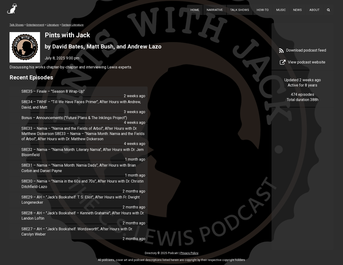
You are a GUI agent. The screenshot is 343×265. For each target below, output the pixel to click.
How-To (263, 10)
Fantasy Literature (73, 24)
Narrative (215, 10)
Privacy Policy (189, 253)
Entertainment (35, 24)
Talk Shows (239, 10)
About (314, 10)
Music (281, 10)
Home (195, 10)
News (297, 10)
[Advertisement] (302, 186)
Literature (53, 24)
